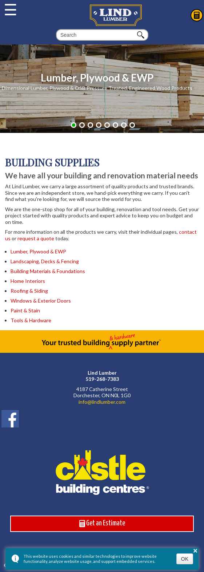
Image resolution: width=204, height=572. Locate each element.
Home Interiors (28, 281)
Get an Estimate (102, 523)
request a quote (35, 238)
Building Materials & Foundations (48, 271)
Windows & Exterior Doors (41, 300)
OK (184, 559)
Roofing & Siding (29, 291)
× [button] (195, 550)
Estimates (196, 15)
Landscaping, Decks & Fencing (45, 261)
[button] (73, 125)
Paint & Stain (25, 310)
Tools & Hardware (31, 320)
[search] (97, 35)
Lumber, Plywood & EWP (97, 77)
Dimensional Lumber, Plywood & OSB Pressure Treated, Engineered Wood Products (97, 88)
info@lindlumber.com (102, 402)
